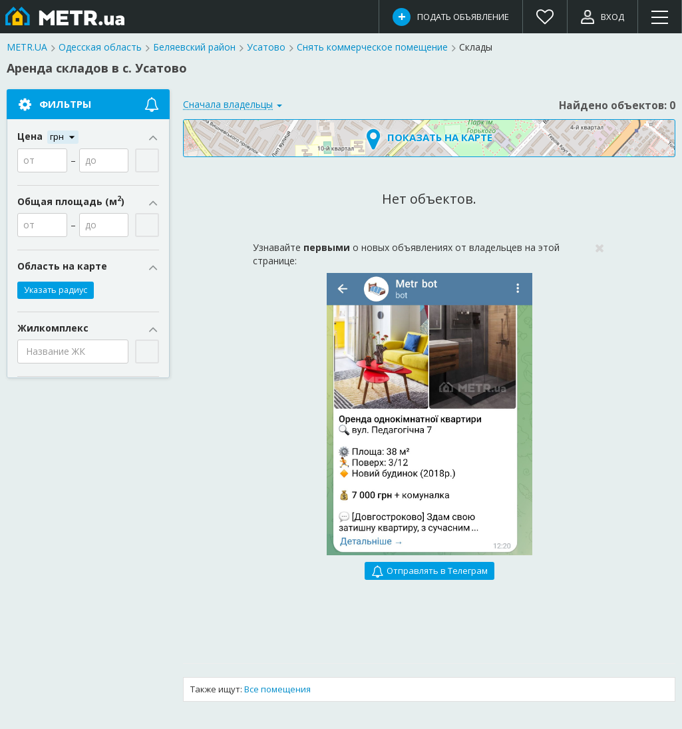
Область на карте (88, 266)
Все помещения (277, 689)
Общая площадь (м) (88, 201)
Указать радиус (55, 290)
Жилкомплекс (88, 328)
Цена (88, 136)
